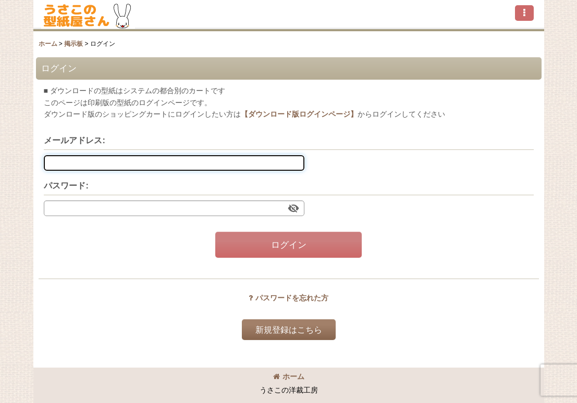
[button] (524, 13)
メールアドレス (73, 140)
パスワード (64, 185)
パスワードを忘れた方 (288, 298)
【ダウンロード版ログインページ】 (299, 114)
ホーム (288, 376)
